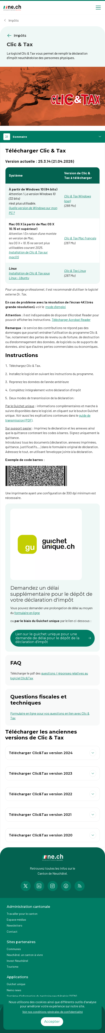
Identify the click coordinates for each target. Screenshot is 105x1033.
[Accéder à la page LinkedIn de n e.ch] (39, 886)
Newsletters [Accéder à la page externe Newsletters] (14, 925)
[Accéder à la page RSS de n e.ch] (79, 886)
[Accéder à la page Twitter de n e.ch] (26, 886)
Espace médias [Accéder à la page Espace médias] (16, 919)
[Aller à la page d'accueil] (12, 8)
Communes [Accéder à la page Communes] (14, 949)
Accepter (52, 1022)
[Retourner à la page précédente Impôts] (52, 35)
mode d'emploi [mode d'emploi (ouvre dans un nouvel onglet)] (55, 307)
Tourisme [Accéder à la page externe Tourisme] (12, 966)
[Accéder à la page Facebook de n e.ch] (66, 886)
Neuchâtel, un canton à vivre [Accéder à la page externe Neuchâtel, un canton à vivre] (25, 955)
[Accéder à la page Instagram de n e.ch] (53, 886)
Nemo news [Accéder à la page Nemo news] (14, 990)
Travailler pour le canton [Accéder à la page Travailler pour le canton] (22, 913)
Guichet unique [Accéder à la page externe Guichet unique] (16, 984)
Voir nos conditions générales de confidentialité (52, 1011)
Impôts (13, 20)
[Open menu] (98, 7)
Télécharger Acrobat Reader (71, 320)
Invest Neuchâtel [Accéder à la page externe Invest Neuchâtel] (17, 960)
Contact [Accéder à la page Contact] (12, 931)
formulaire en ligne (27, 613)
